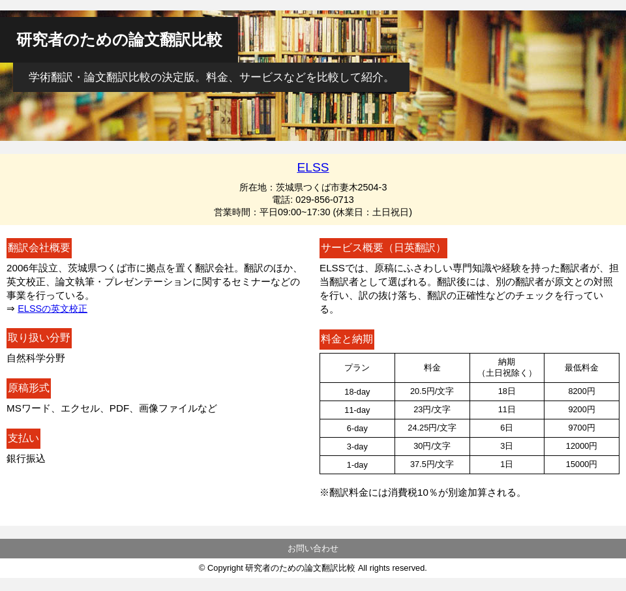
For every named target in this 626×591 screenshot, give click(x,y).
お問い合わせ (313, 548)
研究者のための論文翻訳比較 (119, 39)
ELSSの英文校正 (52, 308)
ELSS (313, 167)
